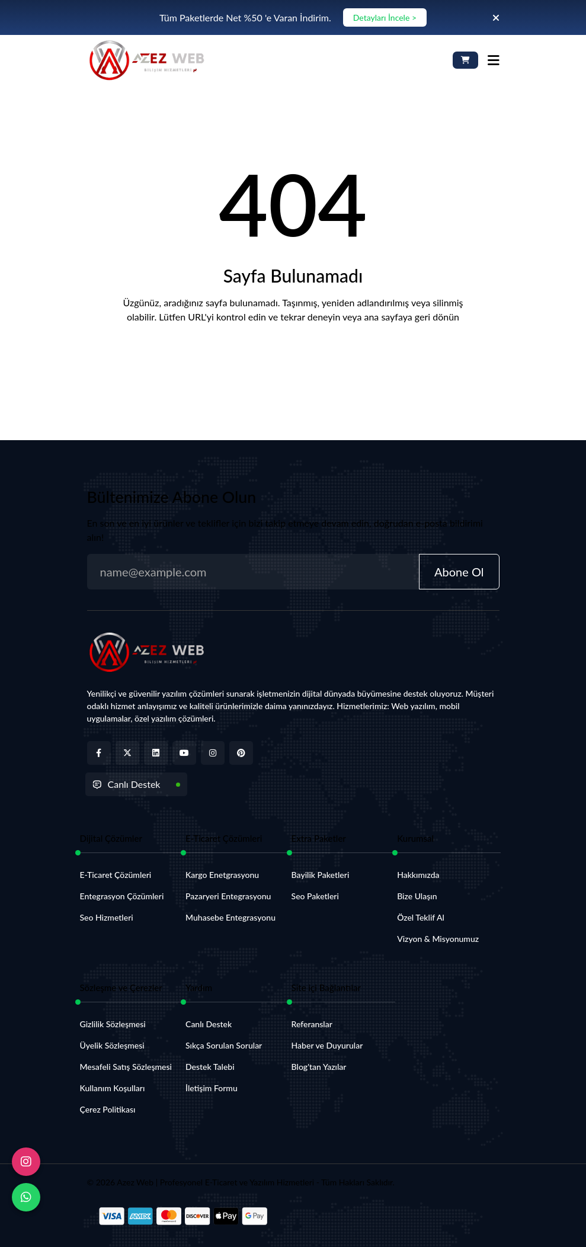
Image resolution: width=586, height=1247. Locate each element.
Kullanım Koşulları (112, 1088)
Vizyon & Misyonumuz (438, 939)
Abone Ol (458, 572)
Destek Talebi (210, 1067)
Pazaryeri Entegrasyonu (228, 896)
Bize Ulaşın (417, 896)
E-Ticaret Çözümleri (116, 875)
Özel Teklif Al (420, 917)
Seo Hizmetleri (106, 917)
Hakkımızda (418, 875)
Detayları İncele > (385, 17)
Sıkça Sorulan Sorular (223, 1045)
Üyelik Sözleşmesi (112, 1045)
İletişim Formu (211, 1088)
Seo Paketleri (315, 896)
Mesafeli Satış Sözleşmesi (126, 1067)
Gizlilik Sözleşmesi (113, 1024)
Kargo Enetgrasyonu (222, 875)
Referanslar (312, 1024)
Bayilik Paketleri (321, 875)
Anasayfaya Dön (292, 357)
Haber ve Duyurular (327, 1045)
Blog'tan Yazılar (319, 1067)
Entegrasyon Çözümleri (122, 896)
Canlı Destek (126, 784)
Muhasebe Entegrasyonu (230, 917)
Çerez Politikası (108, 1109)
